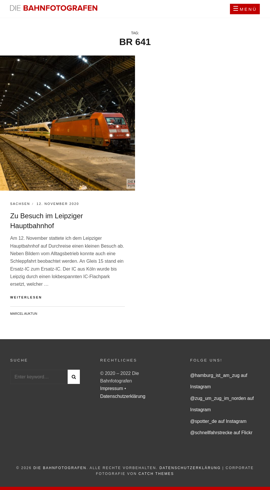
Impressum (112, 388)
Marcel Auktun (23, 313)
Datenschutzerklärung (122, 396)
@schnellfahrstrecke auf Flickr (221, 432)
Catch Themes (156, 474)
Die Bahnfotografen (60, 468)
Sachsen (20, 203)
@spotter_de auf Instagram (218, 421)
